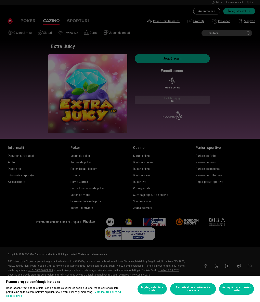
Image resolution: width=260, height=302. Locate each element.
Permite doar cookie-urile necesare (193, 289)
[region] (130, 289)
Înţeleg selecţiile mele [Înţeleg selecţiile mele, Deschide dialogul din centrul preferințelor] (152, 289)
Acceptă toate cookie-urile (236, 289)
